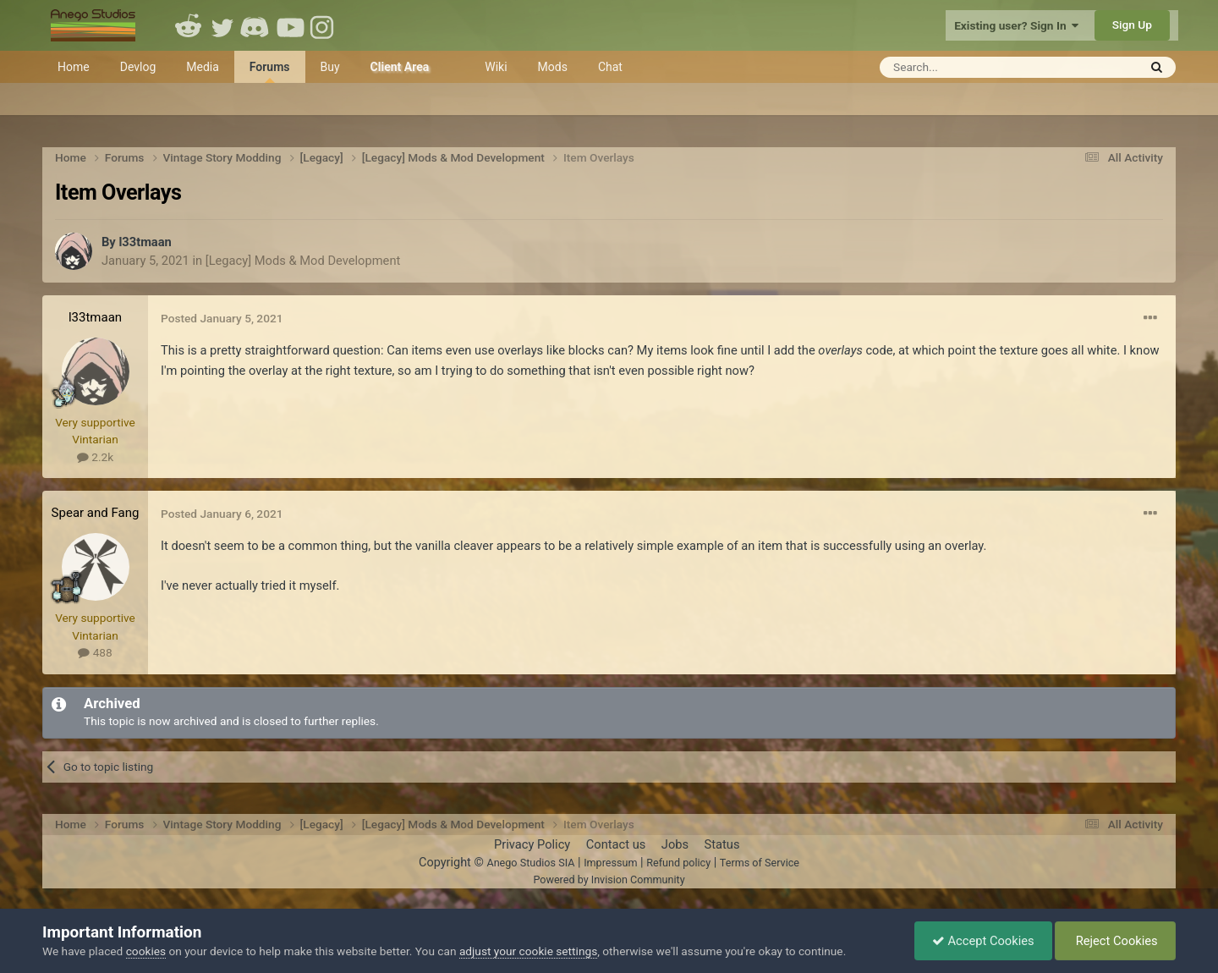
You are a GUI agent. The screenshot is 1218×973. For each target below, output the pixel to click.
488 (95, 652)
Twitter (222, 25)
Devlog (138, 67)
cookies (146, 951)
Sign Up (1132, 24)
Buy (330, 67)
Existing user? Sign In (1016, 25)
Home (74, 67)
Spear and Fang (96, 512)
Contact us (616, 844)
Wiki (496, 67)
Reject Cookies (1115, 940)
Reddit (189, 25)
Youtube (290, 25)
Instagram (324, 25)
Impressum (610, 862)
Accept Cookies (983, 940)
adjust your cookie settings (528, 951)
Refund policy (678, 862)
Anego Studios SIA (530, 862)
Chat (610, 67)
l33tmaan (144, 242)
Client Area (400, 67)
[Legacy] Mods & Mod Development (303, 260)
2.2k (95, 457)
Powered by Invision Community (608, 879)
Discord (256, 25)
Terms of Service (759, 862)
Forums (270, 71)
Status (722, 844)
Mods (553, 67)
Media (202, 67)
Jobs (675, 844)
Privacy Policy (532, 844)
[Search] (967, 67)
